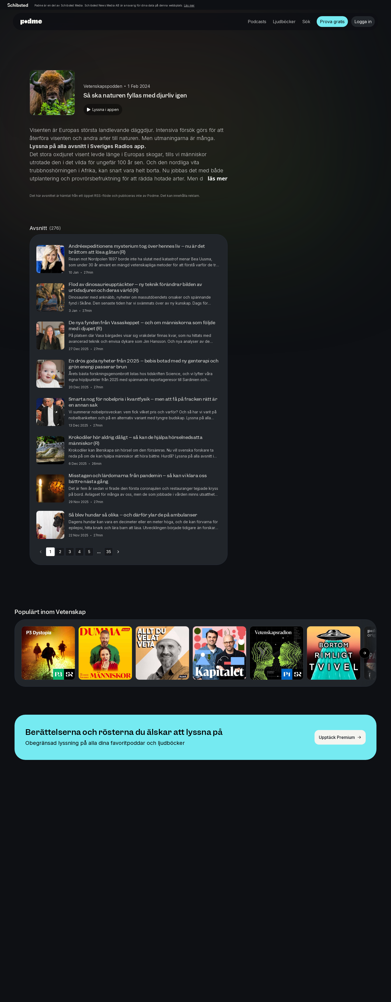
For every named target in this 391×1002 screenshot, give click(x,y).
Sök (306, 21)
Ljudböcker (284, 21)
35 (108, 551)
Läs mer (189, 5)
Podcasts (257, 21)
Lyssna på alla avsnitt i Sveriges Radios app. (88, 146)
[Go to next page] (118, 551)
